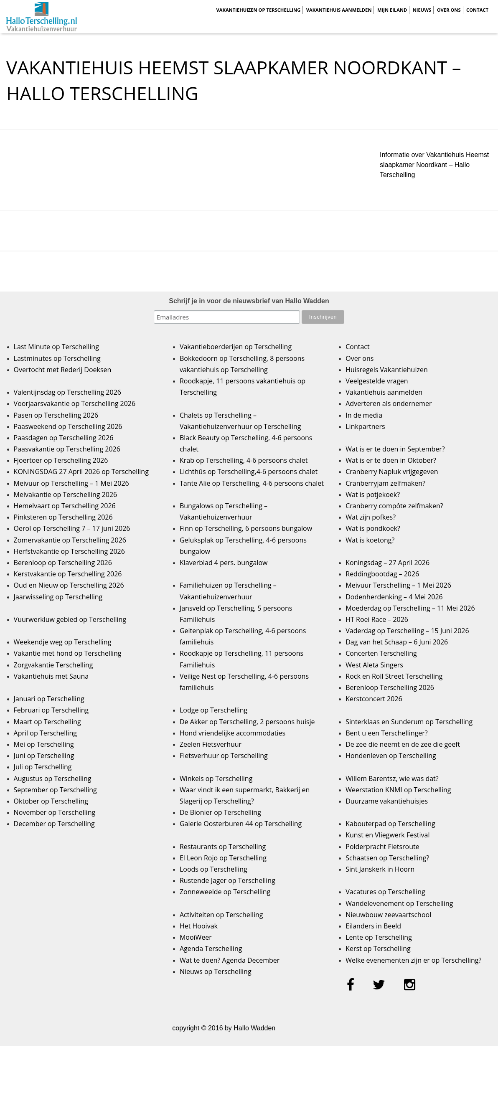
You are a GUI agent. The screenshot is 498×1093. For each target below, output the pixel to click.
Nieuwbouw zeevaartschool (388, 914)
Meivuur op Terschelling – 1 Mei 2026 (71, 483)
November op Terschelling (55, 812)
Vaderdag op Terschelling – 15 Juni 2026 (407, 630)
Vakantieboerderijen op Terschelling (236, 346)
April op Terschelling (45, 733)
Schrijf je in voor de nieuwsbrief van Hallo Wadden (249, 300)
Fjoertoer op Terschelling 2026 (61, 460)
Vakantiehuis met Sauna (51, 676)
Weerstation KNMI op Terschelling (398, 789)
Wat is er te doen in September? (395, 449)
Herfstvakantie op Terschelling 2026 (69, 551)
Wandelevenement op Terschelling (399, 903)
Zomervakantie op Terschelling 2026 (70, 540)
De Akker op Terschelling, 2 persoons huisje (247, 721)
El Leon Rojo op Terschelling (223, 857)
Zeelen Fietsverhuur (210, 744)
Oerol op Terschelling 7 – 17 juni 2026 (72, 528)
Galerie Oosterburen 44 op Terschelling (241, 823)
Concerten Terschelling (381, 653)
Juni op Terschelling (44, 755)
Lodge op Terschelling (213, 710)
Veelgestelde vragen (377, 380)
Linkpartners (365, 426)
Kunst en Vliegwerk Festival (387, 834)
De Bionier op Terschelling (220, 812)
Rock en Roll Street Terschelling (394, 676)
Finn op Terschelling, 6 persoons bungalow (246, 528)
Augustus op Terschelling (52, 778)
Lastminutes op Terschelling (57, 358)
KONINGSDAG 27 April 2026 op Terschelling (81, 471)
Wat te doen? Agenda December (229, 960)
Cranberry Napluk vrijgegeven (392, 471)
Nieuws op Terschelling (216, 971)
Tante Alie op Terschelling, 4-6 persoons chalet (252, 483)
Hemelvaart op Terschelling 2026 (65, 505)
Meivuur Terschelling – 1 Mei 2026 (398, 585)
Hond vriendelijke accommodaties (232, 733)
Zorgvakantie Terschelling (53, 664)
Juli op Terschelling (43, 766)
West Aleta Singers (374, 664)
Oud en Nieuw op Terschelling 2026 (69, 585)
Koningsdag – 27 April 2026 (387, 562)
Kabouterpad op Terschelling (390, 823)
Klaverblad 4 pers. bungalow (224, 562)
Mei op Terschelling (44, 744)
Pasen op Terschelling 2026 (56, 415)
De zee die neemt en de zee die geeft (403, 744)
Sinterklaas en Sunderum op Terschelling (409, 721)
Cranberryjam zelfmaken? (385, 483)
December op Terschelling (54, 823)
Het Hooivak (199, 926)
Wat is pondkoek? (373, 528)
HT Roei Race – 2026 (377, 619)
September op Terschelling (55, 789)
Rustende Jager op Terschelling (227, 880)
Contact (477, 10)
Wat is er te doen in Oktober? (391, 460)
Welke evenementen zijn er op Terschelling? (413, 960)
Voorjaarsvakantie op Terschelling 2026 (75, 403)
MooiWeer (196, 937)
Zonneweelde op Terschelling (225, 891)
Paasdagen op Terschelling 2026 (64, 437)
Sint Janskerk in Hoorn (380, 869)
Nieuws (422, 10)
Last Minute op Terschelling (56, 346)
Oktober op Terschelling (51, 801)
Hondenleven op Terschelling (391, 755)
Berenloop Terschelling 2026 (390, 687)
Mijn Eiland (392, 10)
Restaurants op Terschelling (223, 846)
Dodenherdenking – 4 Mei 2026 (394, 596)
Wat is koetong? (370, 540)
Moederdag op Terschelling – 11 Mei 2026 (410, 608)
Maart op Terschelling (47, 721)
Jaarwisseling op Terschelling (58, 596)
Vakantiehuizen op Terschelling (258, 10)
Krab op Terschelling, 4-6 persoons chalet (244, 460)
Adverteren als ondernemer (389, 403)
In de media (364, 415)
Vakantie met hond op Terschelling (68, 653)
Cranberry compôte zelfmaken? (394, 505)
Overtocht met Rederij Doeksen (63, 369)
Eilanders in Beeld (373, 926)
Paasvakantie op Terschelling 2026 (67, 449)
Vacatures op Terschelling (385, 891)
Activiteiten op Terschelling (221, 914)
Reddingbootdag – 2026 (382, 573)
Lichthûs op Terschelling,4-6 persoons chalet (249, 471)
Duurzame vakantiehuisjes (387, 801)
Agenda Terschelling (211, 948)
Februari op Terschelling (51, 710)
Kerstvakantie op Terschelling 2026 (68, 573)
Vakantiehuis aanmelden (339, 10)
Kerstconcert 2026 (374, 698)
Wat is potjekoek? (373, 494)
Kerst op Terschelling (378, 948)
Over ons (449, 10)
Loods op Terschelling (213, 869)
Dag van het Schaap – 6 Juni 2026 (397, 642)
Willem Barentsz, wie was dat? (392, 778)
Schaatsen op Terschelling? (387, 857)
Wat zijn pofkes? (371, 517)
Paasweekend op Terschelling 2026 (68, 426)
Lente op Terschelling (379, 937)
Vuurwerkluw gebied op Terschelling (70, 619)
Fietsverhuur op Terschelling (224, 755)
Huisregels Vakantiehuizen (387, 369)
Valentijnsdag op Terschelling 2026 (67, 392)
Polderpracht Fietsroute (382, 846)
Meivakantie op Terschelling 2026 (65, 494)
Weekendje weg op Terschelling (63, 642)
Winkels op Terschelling (216, 778)
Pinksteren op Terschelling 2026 (63, 517)
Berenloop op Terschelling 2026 (63, 562)
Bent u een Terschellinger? (386, 733)
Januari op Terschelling (49, 698)
